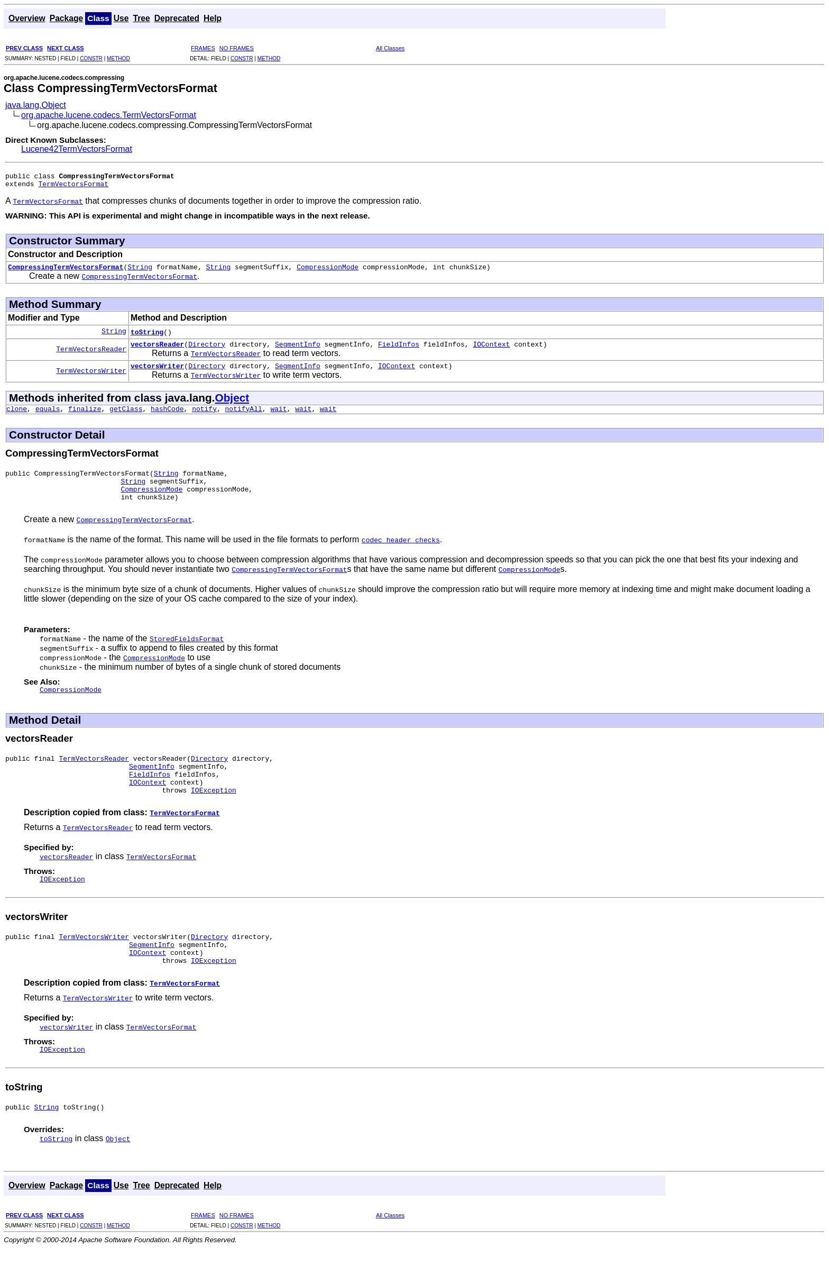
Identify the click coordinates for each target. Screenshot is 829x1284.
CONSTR (91, 58)
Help (213, 18)
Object (232, 405)
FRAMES (203, 48)
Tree (141, 18)
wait (278, 418)
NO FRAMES (236, 48)
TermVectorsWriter (91, 378)
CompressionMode (327, 271)
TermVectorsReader (91, 355)
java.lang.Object (35, 105)
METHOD (118, 58)
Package (67, 18)
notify (204, 418)
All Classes (390, 48)
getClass (125, 418)
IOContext (491, 350)
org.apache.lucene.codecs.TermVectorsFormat (108, 115)
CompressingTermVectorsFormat (65, 271)
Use (121, 18)
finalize (84, 418)
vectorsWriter (157, 373)
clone (16, 418)
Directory (206, 350)
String (139, 271)
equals (47, 418)
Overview (26, 18)
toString (147, 336)
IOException (213, 815)
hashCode (167, 418)
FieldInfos (398, 350)
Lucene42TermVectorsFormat (76, 148)
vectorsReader (157, 350)
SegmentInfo (297, 350)
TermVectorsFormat (73, 187)
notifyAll (243, 418)
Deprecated (176, 18)
